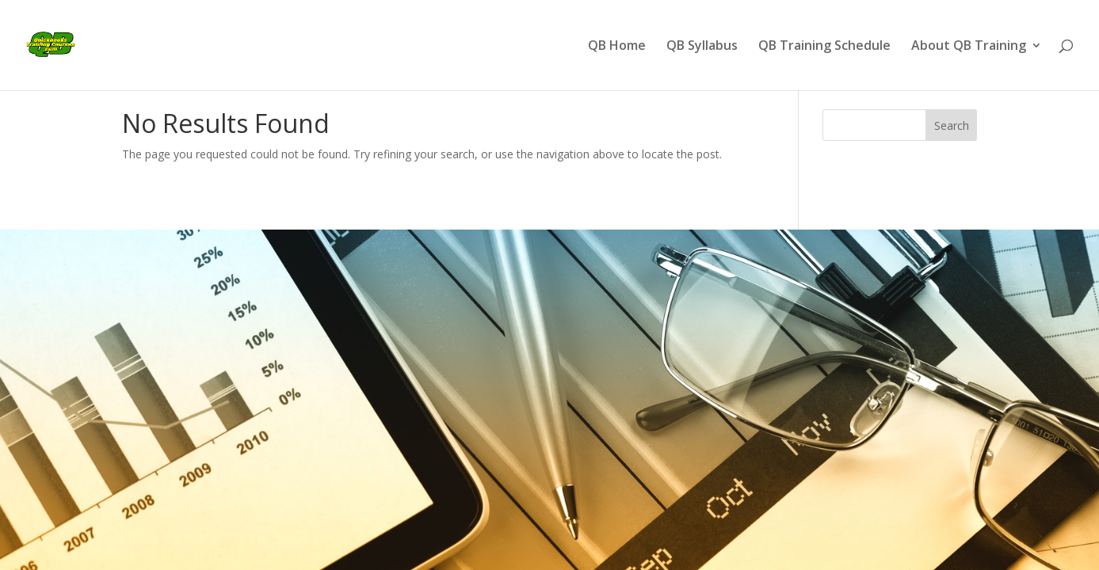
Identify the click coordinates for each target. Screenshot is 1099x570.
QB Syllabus (702, 47)
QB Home (617, 47)
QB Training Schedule (824, 47)
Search (951, 125)
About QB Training (968, 47)
